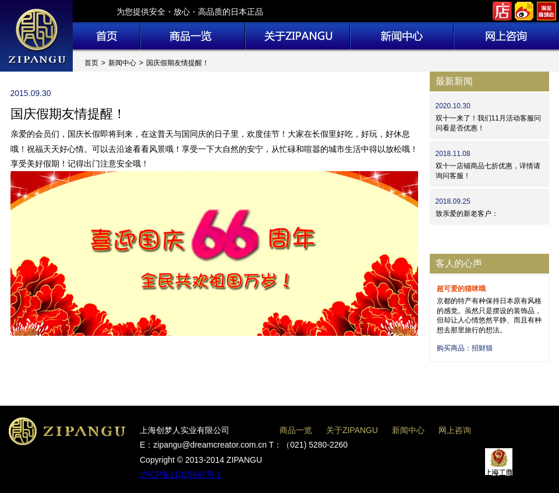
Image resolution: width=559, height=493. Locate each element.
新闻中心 (122, 63)
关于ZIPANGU (352, 430)
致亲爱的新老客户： (467, 214)
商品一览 (296, 430)
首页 (91, 63)
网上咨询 (454, 430)
